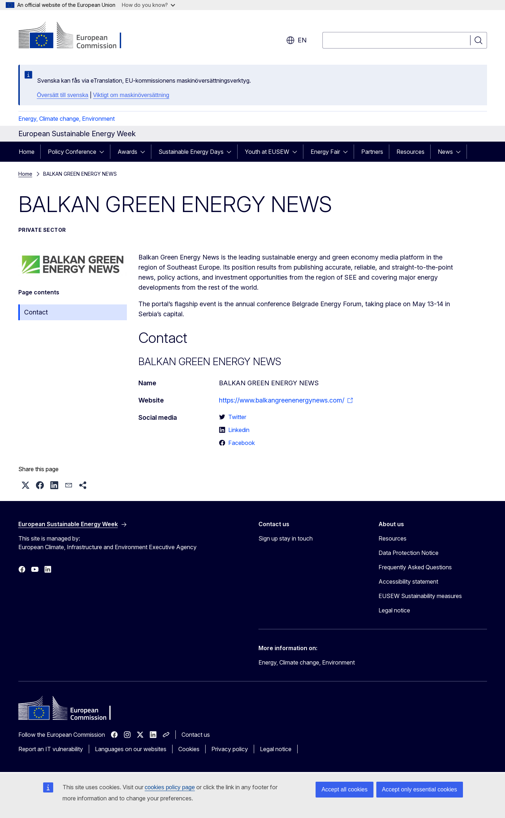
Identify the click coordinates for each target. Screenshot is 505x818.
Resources (410, 151)
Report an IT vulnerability (50, 749)
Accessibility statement (408, 581)
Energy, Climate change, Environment (66, 118)
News (445, 151)
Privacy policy (229, 749)
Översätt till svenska (62, 95)
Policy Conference (72, 151)
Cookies (188, 749)
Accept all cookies (344, 789)
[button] (25, 485)
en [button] (296, 40)
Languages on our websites (130, 749)
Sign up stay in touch (285, 538)
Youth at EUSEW (267, 151)
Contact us (196, 734)
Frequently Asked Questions (415, 567)
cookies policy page (170, 787)
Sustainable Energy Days (191, 151)
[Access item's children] (104, 152)
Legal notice (394, 610)
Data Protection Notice (408, 552)
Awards (127, 151)
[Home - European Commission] (76, 36)
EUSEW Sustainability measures (420, 595)
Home (27, 151)
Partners (372, 151)
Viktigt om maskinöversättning (131, 95)
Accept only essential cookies (419, 789)
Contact (36, 312)
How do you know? (148, 5)
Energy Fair (325, 151)
